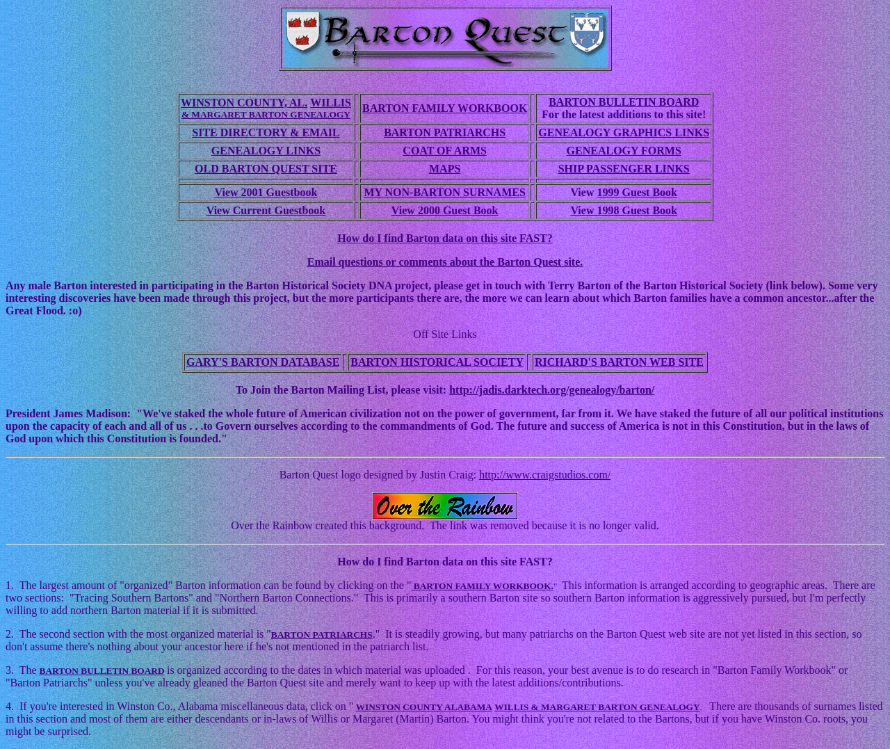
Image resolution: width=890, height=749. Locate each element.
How (349, 561)
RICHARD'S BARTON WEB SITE (619, 362)
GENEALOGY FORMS (624, 150)
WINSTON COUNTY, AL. (244, 102)
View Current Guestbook (266, 210)
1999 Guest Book (637, 192)
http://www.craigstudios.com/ (544, 475)
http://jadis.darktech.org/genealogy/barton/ (551, 390)
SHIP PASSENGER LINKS (624, 169)
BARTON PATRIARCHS (444, 132)
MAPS (444, 169)
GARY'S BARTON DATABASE (262, 362)
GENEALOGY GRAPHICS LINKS (623, 132)
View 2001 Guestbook (266, 192)
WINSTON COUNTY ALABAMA (424, 707)
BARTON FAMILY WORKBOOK (444, 108)
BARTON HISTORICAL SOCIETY (437, 362)
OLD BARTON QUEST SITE (266, 169)
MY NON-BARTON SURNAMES (444, 192)
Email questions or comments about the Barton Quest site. (445, 262)
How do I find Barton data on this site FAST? (445, 238)
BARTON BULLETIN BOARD (624, 102)
